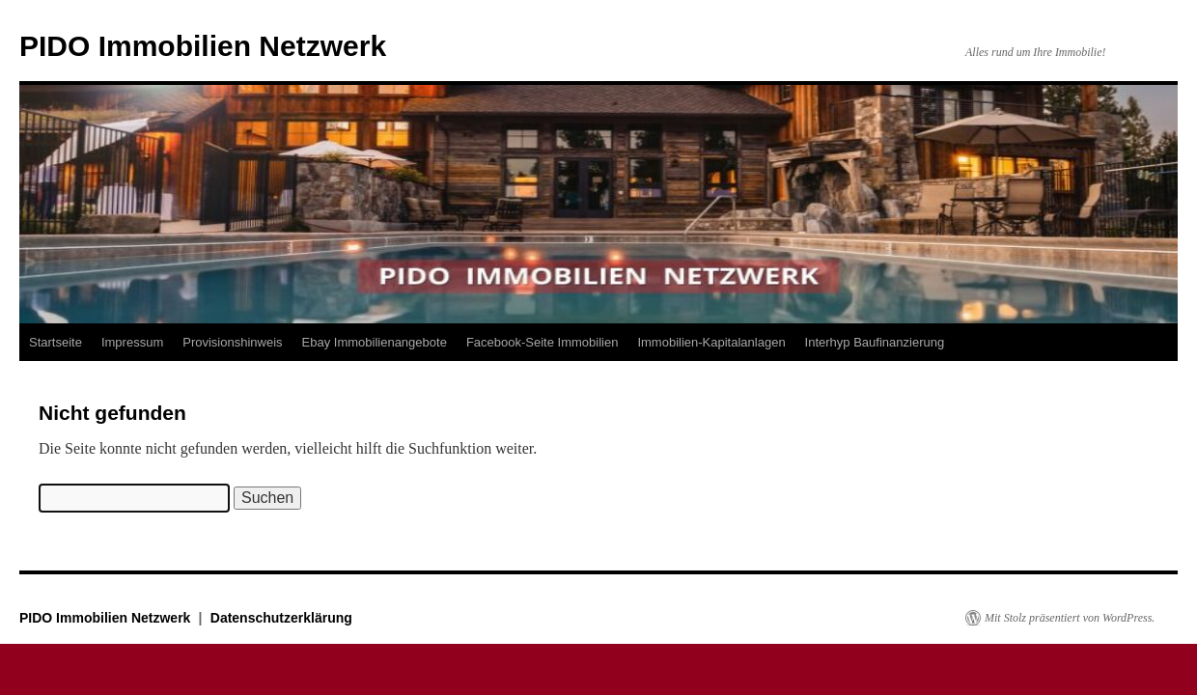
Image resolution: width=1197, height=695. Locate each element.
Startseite (55, 342)
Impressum (132, 342)
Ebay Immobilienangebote (374, 342)
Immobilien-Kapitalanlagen (711, 342)
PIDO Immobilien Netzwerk (202, 46)
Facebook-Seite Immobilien (542, 342)
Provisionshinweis (232, 342)
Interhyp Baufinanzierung (875, 342)
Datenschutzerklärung (281, 618)
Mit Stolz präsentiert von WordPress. (1070, 618)
